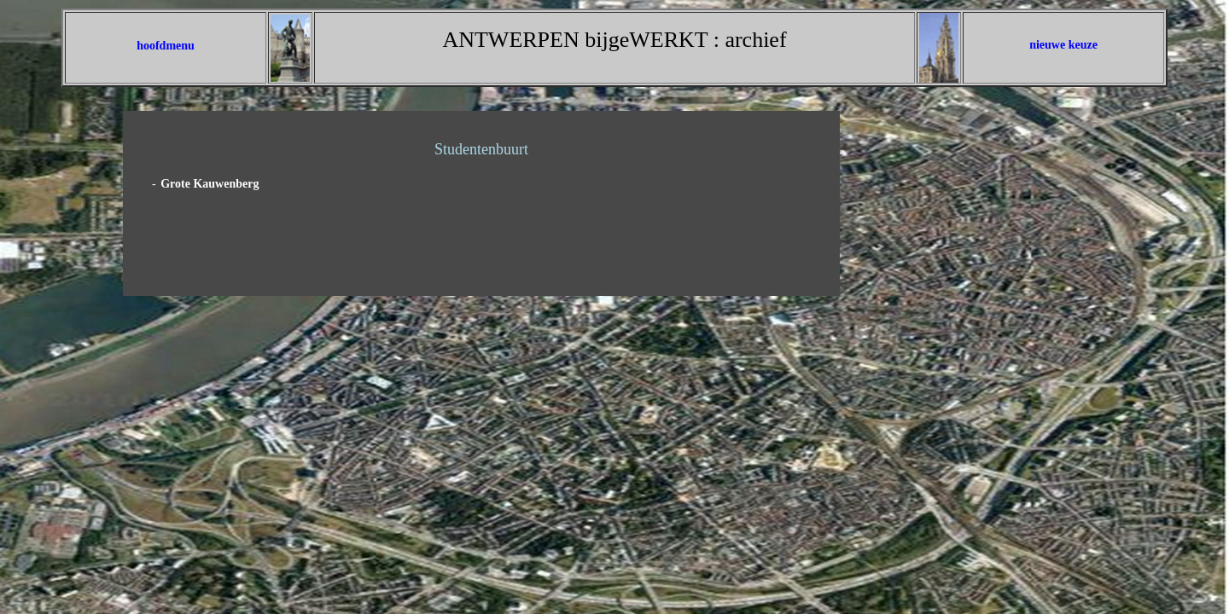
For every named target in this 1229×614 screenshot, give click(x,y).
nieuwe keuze (1063, 44)
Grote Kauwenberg (209, 183)
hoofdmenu (166, 45)
